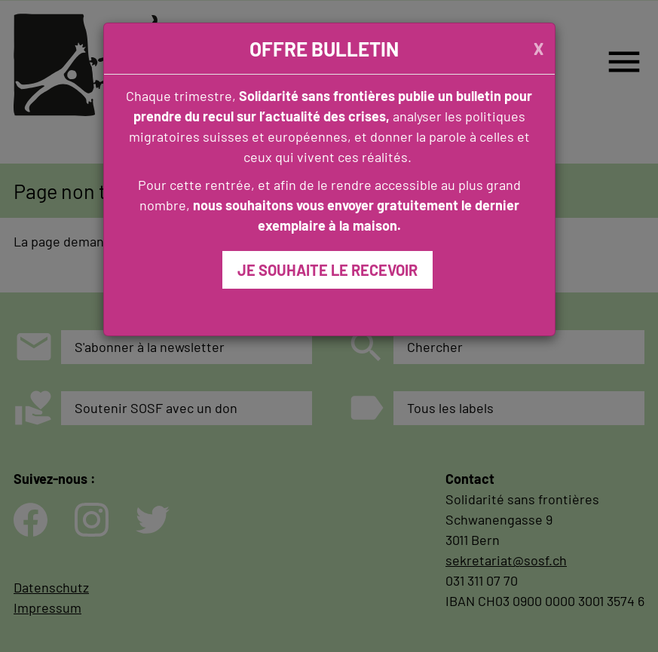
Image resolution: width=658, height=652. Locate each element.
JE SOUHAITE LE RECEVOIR (327, 270)
